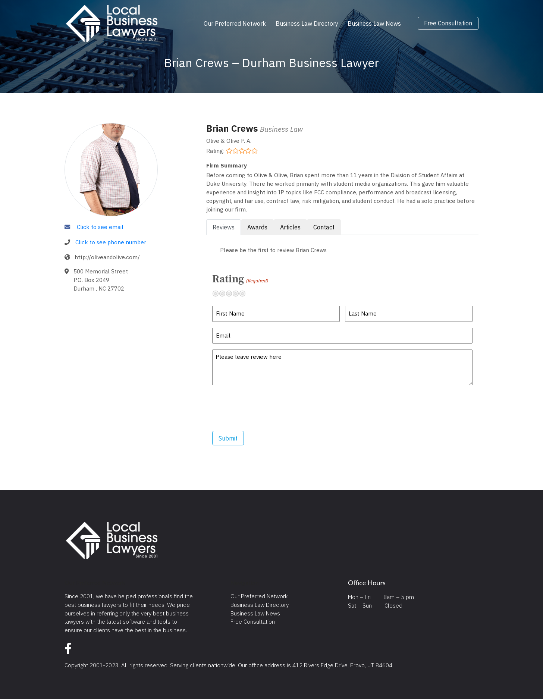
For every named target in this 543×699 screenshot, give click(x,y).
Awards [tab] (257, 227)
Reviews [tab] (224, 227)
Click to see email (100, 227)
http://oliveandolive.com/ (107, 257)
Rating (240, 279)
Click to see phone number (110, 242)
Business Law (281, 129)
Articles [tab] (290, 227)
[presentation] (269, 408)
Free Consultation (448, 23)
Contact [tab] (324, 227)
